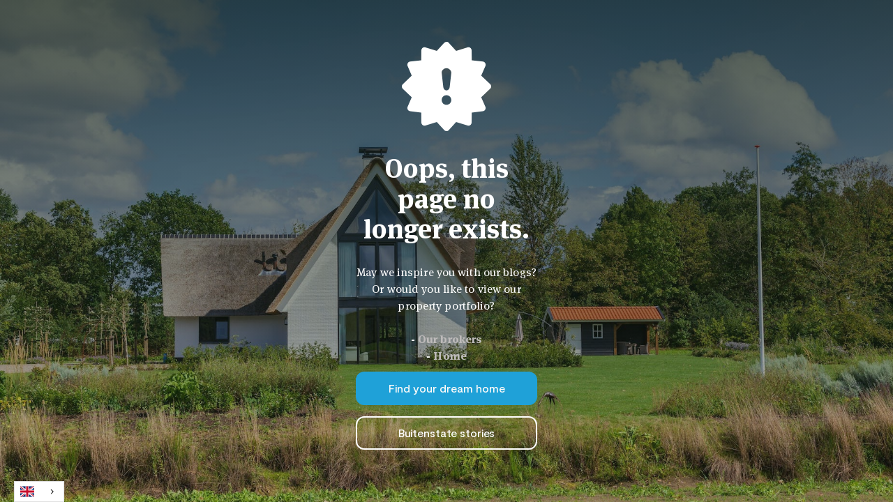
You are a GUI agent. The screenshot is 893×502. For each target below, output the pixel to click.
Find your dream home (447, 388)
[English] (39, 491)
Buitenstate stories (446, 432)
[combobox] (39, 491)
